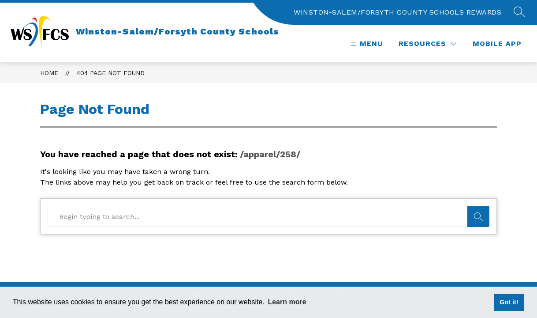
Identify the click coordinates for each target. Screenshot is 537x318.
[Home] (145, 31)
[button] (519, 12)
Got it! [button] (509, 302)
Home (49, 72)
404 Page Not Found (111, 72)
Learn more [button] (287, 302)
